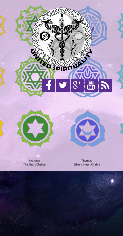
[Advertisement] (61, 130)
